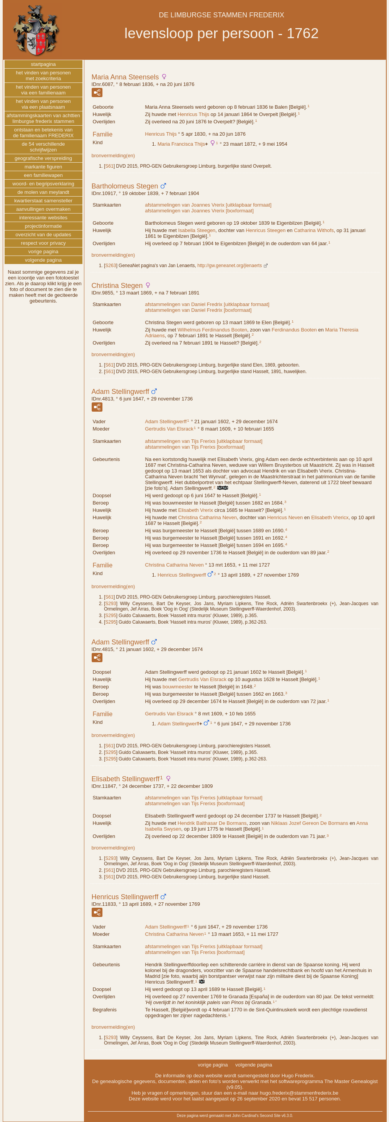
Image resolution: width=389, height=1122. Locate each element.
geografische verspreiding (43, 158)
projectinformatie (43, 226)
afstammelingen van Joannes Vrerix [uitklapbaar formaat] (208, 205)
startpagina (43, 64)
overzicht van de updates (43, 234)
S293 (110, 603)
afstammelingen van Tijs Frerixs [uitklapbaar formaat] (204, 441)
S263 (110, 265)
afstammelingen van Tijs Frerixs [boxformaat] (195, 447)
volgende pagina (43, 260)
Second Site (270, 1116)
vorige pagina (43, 251)
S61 (109, 166)
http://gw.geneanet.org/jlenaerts (229, 265)
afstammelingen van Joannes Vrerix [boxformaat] (199, 211)
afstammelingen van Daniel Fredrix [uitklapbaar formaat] (207, 304)
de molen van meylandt (43, 192)
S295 (110, 615)
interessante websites (43, 217)
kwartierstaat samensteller (43, 201)
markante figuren (43, 167)
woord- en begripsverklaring (43, 184)
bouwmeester (178, 687)
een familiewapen (43, 175)
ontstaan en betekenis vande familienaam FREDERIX (43, 132)
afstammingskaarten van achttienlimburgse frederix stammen (43, 118)
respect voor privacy (43, 243)
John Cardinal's (245, 1116)
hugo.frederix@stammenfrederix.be (299, 1093)
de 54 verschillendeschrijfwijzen (43, 147)
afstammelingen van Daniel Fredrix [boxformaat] (198, 310)
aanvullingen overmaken (43, 209)
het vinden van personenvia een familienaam (43, 90)
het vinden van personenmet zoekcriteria (43, 75)
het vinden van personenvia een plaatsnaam (43, 104)
